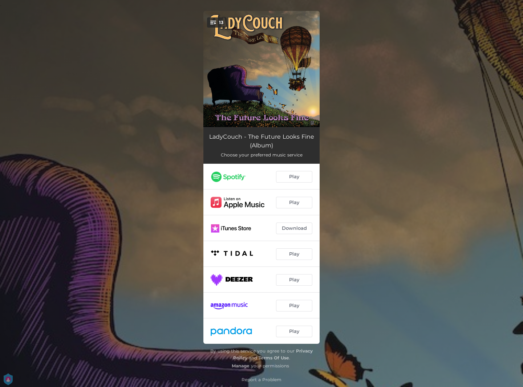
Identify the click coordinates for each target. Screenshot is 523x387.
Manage (241, 365)
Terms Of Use (274, 357)
